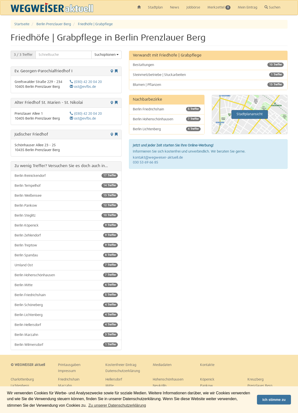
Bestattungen (208, 65)
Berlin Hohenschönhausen (66, 275)
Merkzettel (218, 7)
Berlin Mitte (66, 285)
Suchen (272, 7)
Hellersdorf (113, 379)
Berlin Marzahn (66, 334)
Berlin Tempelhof (66, 185)
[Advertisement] (208, 208)
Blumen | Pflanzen (208, 84)
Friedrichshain (68, 379)
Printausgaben (69, 365)
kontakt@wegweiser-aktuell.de (158, 157)
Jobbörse (193, 7)
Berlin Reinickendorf (66, 175)
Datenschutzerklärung (122, 371)
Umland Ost (66, 265)
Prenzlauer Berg (259, 386)
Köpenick (207, 379)
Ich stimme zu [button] (274, 400)
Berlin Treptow (66, 245)
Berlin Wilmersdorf (66, 344)
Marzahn (65, 386)
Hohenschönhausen (168, 379)
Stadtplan (155, 7)
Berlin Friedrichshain (66, 295)
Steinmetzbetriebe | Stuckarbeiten (208, 75)
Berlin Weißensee (66, 195)
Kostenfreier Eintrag (120, 365)
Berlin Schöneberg (66, 305)
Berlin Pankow (66, 205)
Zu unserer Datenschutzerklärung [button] (117, 405)
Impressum (67, 371)
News (174, 7)
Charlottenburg (22, 379)
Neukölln (159, 386)
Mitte (109, 386)
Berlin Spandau (66, 255)
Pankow (206, 386)
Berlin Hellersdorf (66, 325)
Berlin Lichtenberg (66, 315)
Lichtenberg (20, 386)
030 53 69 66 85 (145, 162)
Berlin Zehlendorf (66, 235)
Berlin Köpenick (66, 225)
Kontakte (207, 365)
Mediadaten (162, 365)
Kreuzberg (255, 379)
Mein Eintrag (247, 7)
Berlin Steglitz (66, 215)
